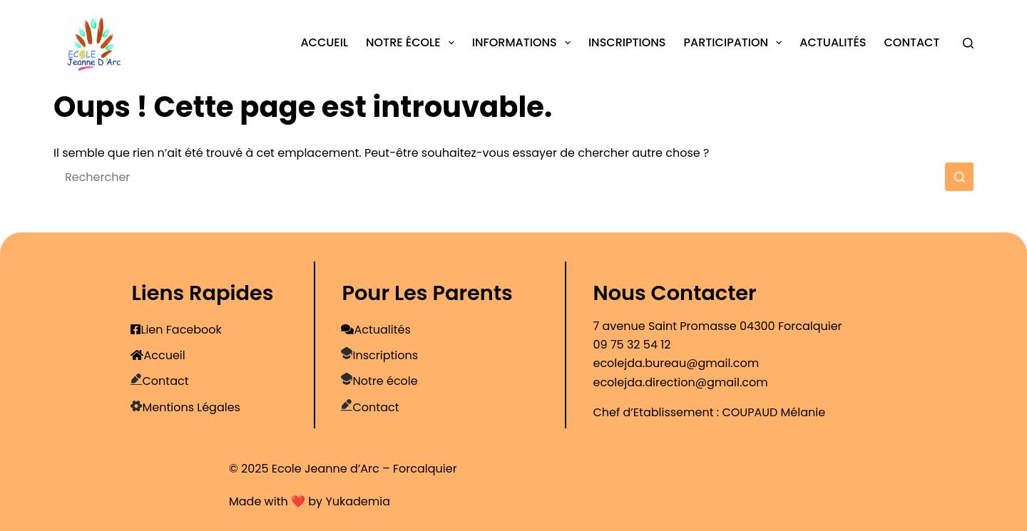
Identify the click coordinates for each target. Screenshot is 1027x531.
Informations (524, 42)
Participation (736, 42)
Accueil (324, 42)
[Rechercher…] (499, 177)
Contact (911, 42)
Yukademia (357, 501)
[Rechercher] (968, 43)
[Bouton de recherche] (959, 177)
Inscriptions (627, 42)
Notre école (413, 42)
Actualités (832, 42)
